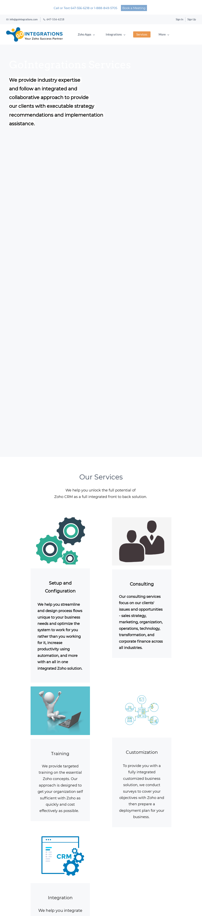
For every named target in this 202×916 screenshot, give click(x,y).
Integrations (115, 34)
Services (141, 34)
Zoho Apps (86, 34)
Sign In (179, 19)
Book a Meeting (133, 8)
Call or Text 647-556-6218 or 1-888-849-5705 (86, 8)
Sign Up (191, 19)
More (164, 34)
